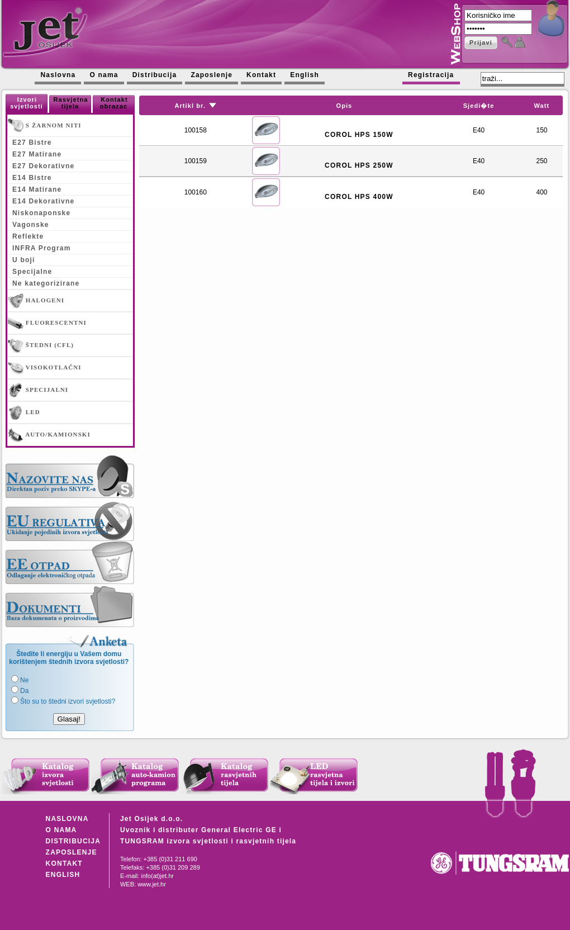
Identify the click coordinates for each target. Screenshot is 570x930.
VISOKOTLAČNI (45, 367)
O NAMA (61, 830)
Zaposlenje (211, 75)
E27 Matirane (36, 154)
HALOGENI (36, 300)
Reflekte (28, 236)
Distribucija (154, 75)
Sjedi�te (479, 105)
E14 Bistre (32, 178)
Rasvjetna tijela (71, 103)
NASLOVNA (67, 819)
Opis (344, 105)
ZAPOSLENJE (71, 852)
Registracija (431, 75)
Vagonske (30, 225)
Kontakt (261, 75)
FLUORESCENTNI (47, 323)
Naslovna (57, 75)
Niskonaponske (41, 213)
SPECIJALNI (38, 390)
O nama (103, 75)
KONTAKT (64, 863)
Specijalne (32, 272)
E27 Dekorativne (43, 166)
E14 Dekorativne (43, 201)
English (304, 75)
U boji (23, 260)
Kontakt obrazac (114, 103)
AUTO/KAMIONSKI (49, 435)
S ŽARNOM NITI (45, 125)
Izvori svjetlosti (26, 103)
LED (24, 412)
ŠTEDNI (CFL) (41, 345)
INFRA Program (41, 248)
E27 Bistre (32, 142)
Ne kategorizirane (45, 283)
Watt (542, 105)
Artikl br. (190, 105)
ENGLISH (63, 875)
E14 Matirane (36, 189)
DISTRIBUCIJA (73, 841)
